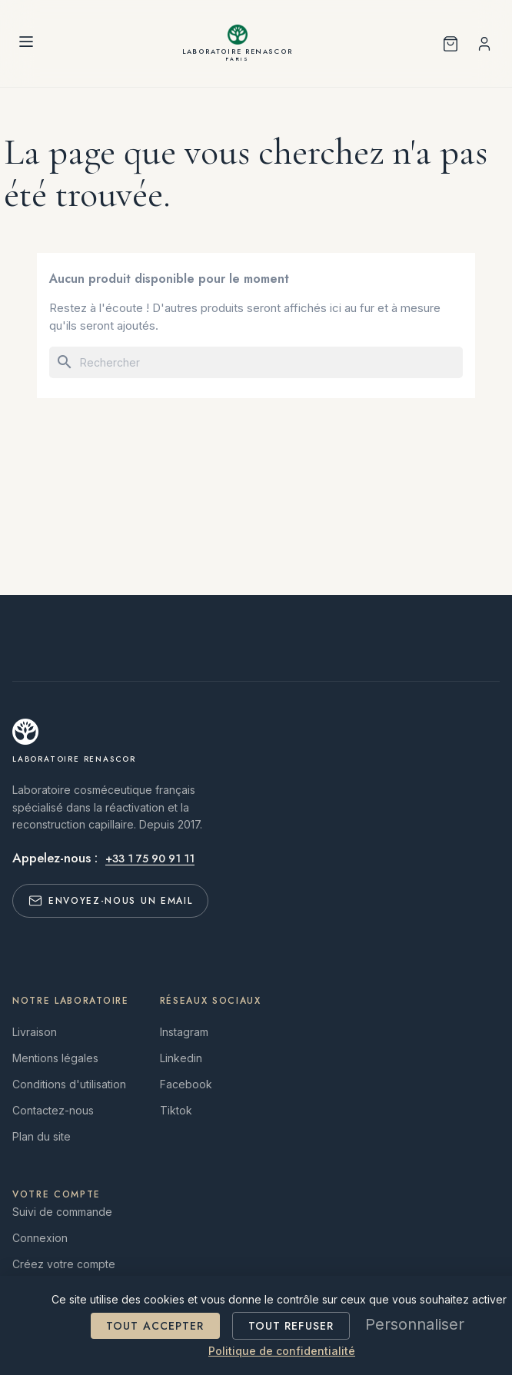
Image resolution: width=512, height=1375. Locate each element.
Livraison (34, 1031)
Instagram (184, 1031)
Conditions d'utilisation (69, 1084)
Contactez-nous (53, 1110)
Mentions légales (55, 1057)
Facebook (186, 1084)
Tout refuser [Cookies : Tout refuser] (291, 1325)
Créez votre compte (63, 1263)
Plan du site (41, 1136)
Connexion (40, 1237)
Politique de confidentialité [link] (281, 1351)
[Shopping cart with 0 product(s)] (450, 43)
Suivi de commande (62, 1211)
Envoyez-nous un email (110, 901)
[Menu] (26, 44)
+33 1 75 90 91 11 (149, 858)
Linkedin (181, 1057)
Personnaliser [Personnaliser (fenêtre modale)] (414, 1324)
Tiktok (176, 1110)
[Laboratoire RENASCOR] (238, 43)
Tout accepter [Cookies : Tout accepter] (155, 1325)
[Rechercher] (256, 362)
